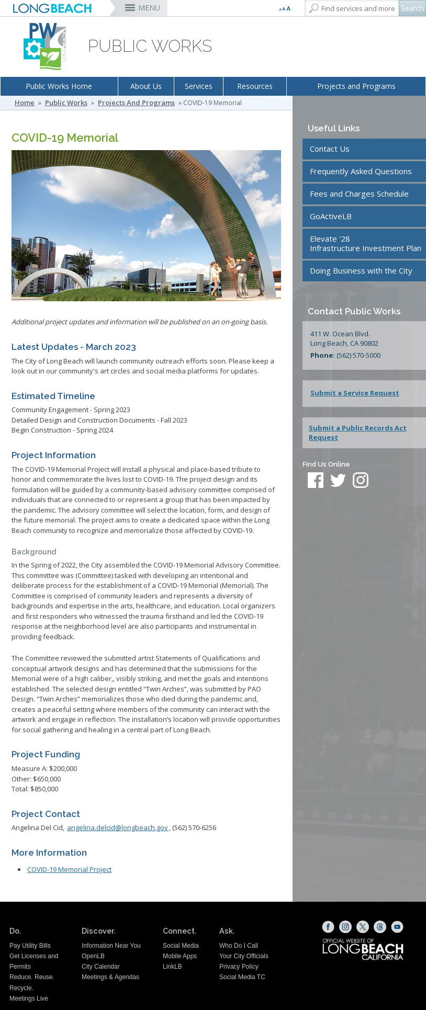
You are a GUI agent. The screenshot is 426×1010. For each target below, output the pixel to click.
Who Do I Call (238, 945)
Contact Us (330, 148)
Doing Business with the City (361, 270)
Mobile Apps (180, 956)
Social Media (181, 945)
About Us (146, 86)
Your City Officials (243, 956)
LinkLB (172, 966)
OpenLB (93, 956)
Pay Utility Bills (30, 945)
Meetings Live (28, 998)
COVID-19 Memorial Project (69, 869)
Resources (255, 86)
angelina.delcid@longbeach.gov (117, 827)
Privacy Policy (239, 966)
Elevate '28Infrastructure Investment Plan (365, 243)
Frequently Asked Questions (361, 171)
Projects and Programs (356, 86)
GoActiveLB (331, 216)
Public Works (66, 102)
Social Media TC (242, 977)
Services (198, 86)
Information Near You (111, 945)
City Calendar (101, 966)
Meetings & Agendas (110, 977)
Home (25, 102)
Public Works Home (59, 86)
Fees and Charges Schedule (359, 193)
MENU (149, 8)
